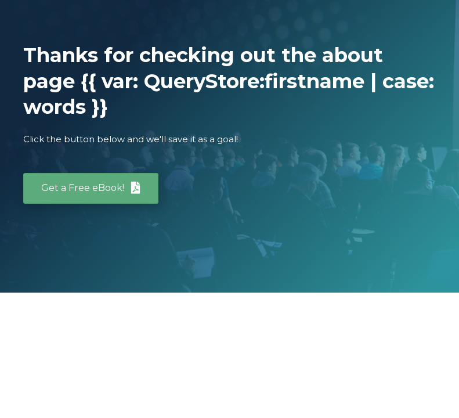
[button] (90, 188)
